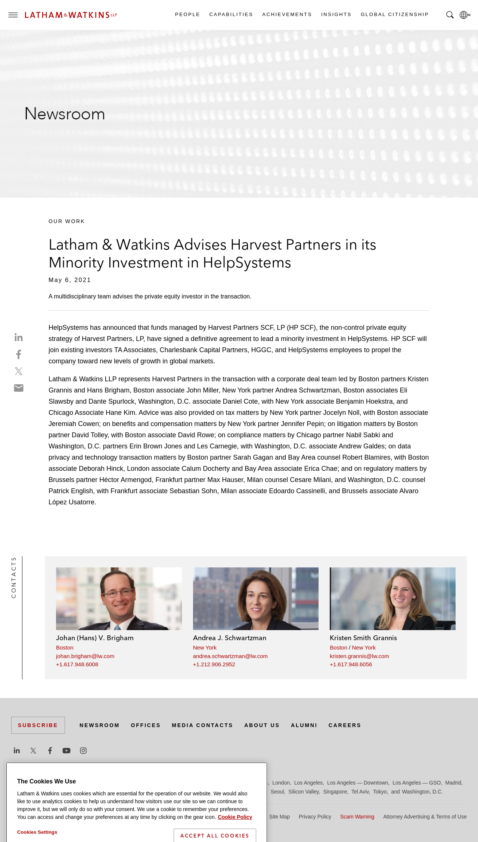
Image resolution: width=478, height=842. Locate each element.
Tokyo (380, 792)
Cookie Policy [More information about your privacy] (235, 835)
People (187, 14)
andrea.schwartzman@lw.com (230, 656)
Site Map (279, 817)
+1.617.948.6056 (351, 664)
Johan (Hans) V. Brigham (95, 637)
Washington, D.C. (422, 792)
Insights (336, 14)
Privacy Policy (315, 817)
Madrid (453, 783)
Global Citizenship (394, 14)
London (281, 783)
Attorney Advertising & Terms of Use (425, 817)
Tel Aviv (360, 792)
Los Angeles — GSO (416, 783)
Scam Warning (357, 817)
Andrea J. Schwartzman (229, 637)
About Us (262, 725)
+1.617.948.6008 (77, 664)
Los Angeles (308, 783)
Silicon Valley (303, 792)
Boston (65, 647)
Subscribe (38, 725)
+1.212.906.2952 (214, 664)
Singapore (335, 792)
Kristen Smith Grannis (363, 637)
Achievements (286, 14)
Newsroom (100, 725)
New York (205, 647)
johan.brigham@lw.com (85, 656)
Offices (146, 725)
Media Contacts (202, 725)
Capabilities (231, 14)
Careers (345, 725)
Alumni (304, 725)
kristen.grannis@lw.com (359, 656)
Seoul (277, 792)
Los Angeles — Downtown (357, 783)
